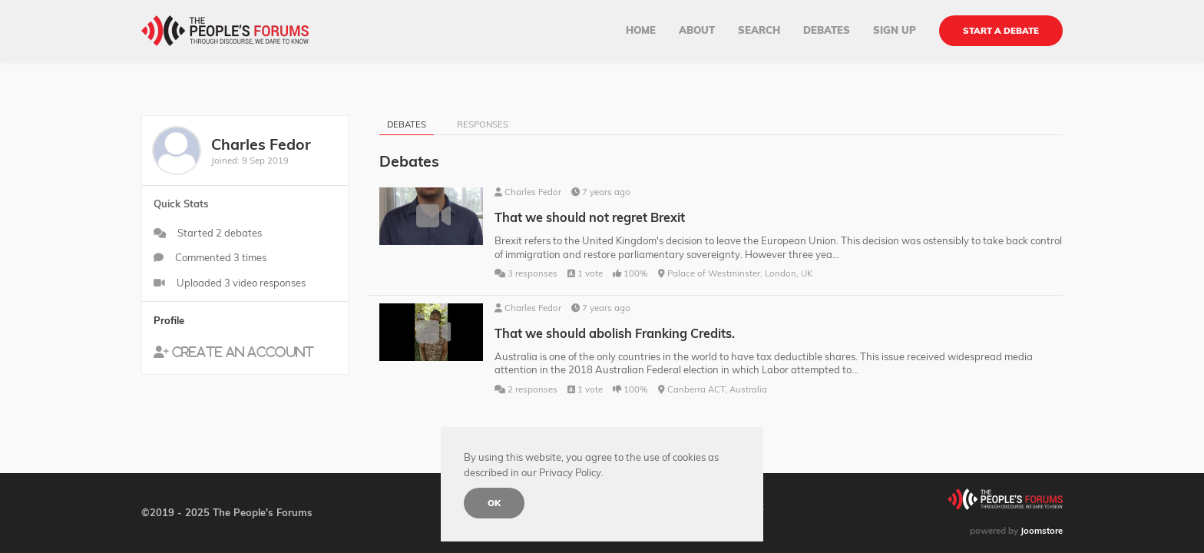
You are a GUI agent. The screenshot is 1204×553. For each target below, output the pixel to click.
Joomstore (1041, 530)
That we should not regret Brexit (590, 217)
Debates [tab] (406, 124)
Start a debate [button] (1001, 30)
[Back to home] (225, 30)
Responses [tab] (482, 124)
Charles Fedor (532, 192)
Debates (826, 30)
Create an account (243, 352)
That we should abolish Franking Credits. (615, 333)
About (697, 30)
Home (641, 30)
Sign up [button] (894, 30)
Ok (494, 503)
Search (759, 30)
